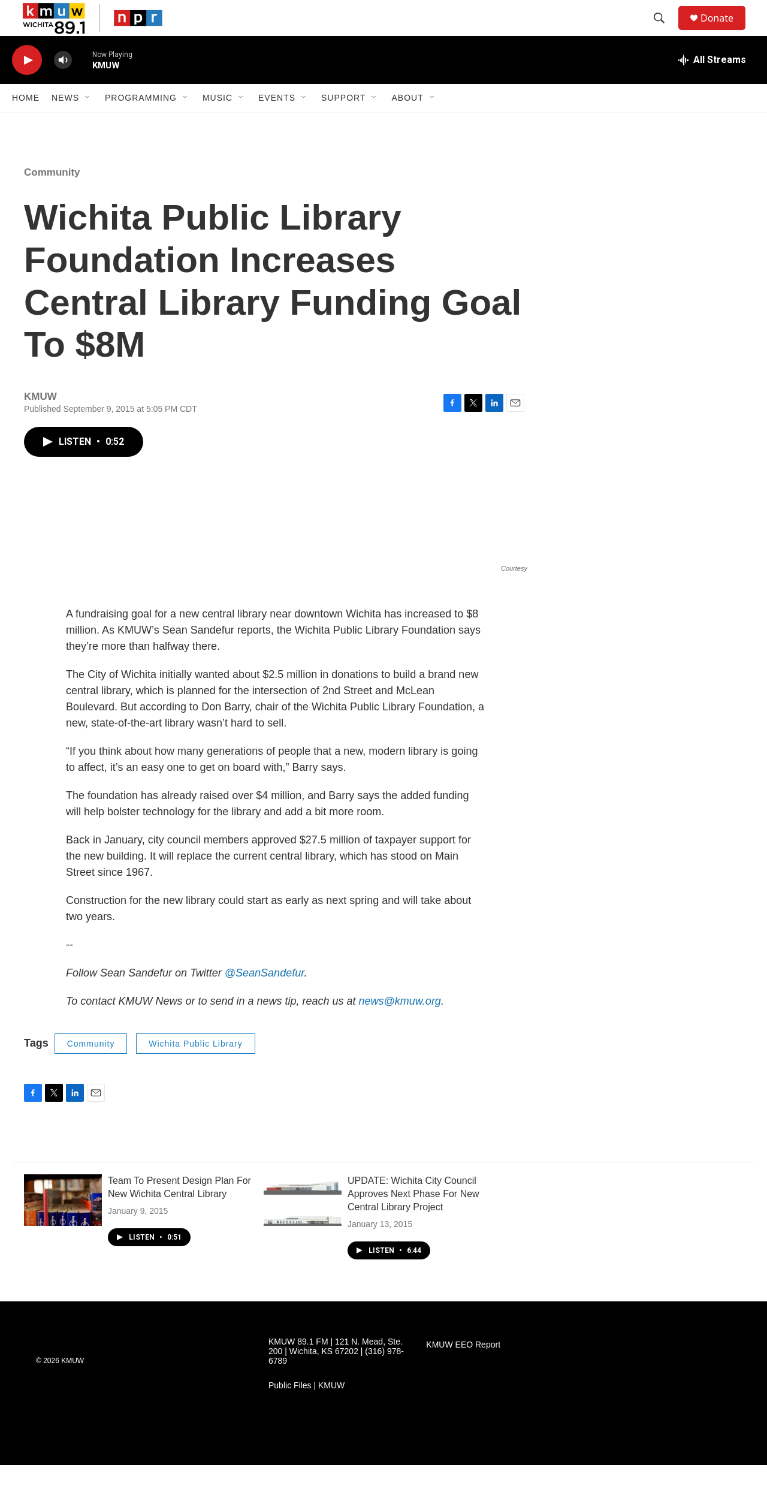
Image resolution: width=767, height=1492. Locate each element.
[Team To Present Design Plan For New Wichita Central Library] (63, 1227)
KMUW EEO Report (463, 1371)
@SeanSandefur (264, 1000)
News (65, 124)
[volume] (63, 87)
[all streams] (712, 87)
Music (217, 124)
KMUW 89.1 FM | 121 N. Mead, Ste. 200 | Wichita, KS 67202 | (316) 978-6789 (336, 1378)
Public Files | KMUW (306, 1412)
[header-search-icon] (664, 31)
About (407, 124)
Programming (141, 124)
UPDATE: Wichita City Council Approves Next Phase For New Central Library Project (413, 1220)
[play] (27, 87)
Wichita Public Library (196, 1070)
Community (52, 199)
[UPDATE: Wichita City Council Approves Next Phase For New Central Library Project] (303, 1227)
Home (26, 124)
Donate (724, 31)
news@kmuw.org (400, 1028)
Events (276, 124)
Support (343, 124)
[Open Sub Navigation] (88, 124)
